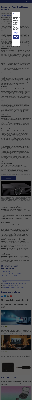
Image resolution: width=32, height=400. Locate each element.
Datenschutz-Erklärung (15, 33)
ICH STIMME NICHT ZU (16, 42)
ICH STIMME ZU (16, 37)
